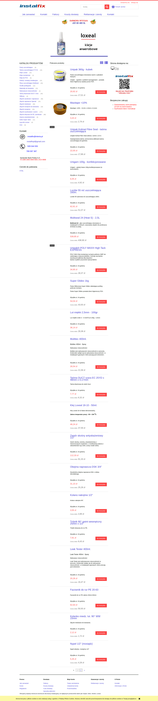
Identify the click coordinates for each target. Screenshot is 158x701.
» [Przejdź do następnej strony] (84, 670)
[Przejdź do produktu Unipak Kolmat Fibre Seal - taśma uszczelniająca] (60, 129)
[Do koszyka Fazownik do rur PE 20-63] (101, 605)
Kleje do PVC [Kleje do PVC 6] (24, 78)
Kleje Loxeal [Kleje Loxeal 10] (23, 72)
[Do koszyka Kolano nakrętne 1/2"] (101, 511)
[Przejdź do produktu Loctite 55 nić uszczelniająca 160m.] (60, 190)
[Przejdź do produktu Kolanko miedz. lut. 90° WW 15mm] (60, 616)
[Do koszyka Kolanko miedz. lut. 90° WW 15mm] (101, 633)
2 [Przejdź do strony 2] (80, 670)
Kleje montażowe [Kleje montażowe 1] (25, 75)
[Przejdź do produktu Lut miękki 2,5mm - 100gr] (60, 313)
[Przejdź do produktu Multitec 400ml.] (60, 339)
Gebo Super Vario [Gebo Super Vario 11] (25, 120)
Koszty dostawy (48, 686)
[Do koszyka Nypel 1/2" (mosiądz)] (101, 659)
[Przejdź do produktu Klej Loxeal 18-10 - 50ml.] (60, 405)
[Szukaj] (107, 7)
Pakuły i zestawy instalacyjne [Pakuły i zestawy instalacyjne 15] (29, 80)
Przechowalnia (72, 688)
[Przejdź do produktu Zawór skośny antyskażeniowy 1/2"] (60, 436)
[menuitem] (29, 14)
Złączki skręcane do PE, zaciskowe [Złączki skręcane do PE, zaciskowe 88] (31, 114)
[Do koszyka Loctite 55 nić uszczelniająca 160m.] (101, 207)
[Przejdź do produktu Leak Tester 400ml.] (60, 549)
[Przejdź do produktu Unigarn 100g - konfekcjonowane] (60, 162)
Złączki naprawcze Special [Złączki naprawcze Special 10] (28, 101)
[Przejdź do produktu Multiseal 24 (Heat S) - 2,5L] (60, 218)
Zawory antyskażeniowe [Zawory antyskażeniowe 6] (27, 117)
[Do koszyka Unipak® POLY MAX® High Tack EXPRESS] (101, 270)
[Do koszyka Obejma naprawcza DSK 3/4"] (101, 484)
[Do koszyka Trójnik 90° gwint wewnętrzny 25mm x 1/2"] (101, 538)
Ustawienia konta (72, 686)
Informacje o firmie (121, 686)
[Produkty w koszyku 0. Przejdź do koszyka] (118, 7)
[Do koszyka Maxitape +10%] (101, 119)
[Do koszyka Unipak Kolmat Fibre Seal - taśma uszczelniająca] (101, 151)
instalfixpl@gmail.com (36, 141)
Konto (21, 686)
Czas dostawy (47, 688)
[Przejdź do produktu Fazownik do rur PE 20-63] (60, 590)
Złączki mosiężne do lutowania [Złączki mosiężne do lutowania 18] (29, 106)
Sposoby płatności (49, 691)
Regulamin (23, 688)
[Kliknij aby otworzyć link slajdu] (79, 43)
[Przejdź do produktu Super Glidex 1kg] (60, 281)
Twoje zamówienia (73, 683)
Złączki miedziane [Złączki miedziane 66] (25, 104)
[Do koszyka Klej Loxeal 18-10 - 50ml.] (101, 425)
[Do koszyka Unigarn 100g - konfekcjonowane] (101, 179)
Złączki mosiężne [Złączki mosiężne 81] (25, 109)
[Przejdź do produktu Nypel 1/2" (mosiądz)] (60, 644)
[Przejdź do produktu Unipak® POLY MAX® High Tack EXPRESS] (60, 248)
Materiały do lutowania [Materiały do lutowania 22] (27, 88)
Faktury (45, 683)
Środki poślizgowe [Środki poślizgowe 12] (25, 86)
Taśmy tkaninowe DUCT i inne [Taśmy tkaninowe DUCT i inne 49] (29, 93)
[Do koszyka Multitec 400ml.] (101, 367)
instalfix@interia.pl (35, 136)
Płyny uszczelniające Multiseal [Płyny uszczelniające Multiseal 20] (29, 83)
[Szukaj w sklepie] (93, 7)
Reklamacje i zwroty (97, 683)
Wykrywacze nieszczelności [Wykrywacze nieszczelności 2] (28, 91)
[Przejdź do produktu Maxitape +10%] (60, 109)
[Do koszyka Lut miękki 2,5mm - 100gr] (101, 328)
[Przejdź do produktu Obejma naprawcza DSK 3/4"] (60, 467)
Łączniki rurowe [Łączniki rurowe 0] (24, 122)
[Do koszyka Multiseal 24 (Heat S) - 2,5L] (101, 237)
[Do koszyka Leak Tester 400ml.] (101, 579)
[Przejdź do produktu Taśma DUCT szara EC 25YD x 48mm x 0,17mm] (60, 378)
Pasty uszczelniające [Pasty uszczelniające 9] (26, 67)
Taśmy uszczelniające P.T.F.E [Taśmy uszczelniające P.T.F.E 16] (29, 70)
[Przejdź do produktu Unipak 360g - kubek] (60, 76)
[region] (79, 43)
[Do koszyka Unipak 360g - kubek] (101, 92)
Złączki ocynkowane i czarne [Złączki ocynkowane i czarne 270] (28, 112)
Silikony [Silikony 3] (22, 96)
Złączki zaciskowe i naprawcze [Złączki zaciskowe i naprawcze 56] (29, 99)
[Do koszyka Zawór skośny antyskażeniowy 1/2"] (101, 456)
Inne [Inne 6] (21, 125)
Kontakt (117, 683)
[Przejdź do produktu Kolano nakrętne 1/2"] (60, 495)
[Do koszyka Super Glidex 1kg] (101, 302)
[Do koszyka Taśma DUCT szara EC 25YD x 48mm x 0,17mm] (101, 394)
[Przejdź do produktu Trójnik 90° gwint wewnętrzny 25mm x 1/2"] (60, 522)
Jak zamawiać (24, 683)
